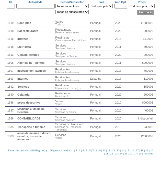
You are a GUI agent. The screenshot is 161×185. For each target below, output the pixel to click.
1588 (10, 102)
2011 (118, 46)
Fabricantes (62, 69)
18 (142, 150)
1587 (10, 110)
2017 (118, 70)
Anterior (65, 150)
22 (111, 153)
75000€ (148, 70)
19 (146, 150)
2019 (118, 126)
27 (135, 153)
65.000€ (148, 38)
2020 (118, 22)
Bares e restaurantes (67, 32)
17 (137, 150)
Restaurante (62, 96)
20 (151, 150)
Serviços (23, 86)
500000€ (147, 62)
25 (125, 153)
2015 (118, 38)
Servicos (60, 45)
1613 (10, 54)
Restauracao (63, 29)
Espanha (95, 78)
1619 (10, 22)
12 (113, 150)
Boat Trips (24, 22)
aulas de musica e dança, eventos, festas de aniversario (34, 136)
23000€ (148, 126)
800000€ (147, 102)
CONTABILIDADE (28, 118)
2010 (118, 102)
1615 (10, 46)
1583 (10, 136)
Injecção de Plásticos (31, 70)
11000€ (148, 78)
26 (130, 153)
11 (108, 150)
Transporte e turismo (31, 126)
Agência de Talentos (30, 62)
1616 (10, 38)
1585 (10, 126)
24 (121, 153)
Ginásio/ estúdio (28, 54)
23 (116, 153)
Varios (59, 21)
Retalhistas (62, 37)
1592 (10, 86)
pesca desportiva (28, 102)
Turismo (59, 24)
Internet (22, 38)
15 (127, 150)
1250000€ (147, 136)
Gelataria (23, 94)
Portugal (95, 22)
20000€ (148, 54)
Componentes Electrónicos (70, 40)
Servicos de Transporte (69, 124)
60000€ (148, 46)
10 (103, 150)
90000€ (148, 30)
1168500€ (147, 22)
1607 (10, 70)
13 (118, 150)
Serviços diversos (65, 48)
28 (140, 153)
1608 (10, 62)
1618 (10, 30)
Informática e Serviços (67, 88)
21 (106, 153)
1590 (10, 94)
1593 (10, 78)
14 (123, 150)
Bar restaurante (27, 30)
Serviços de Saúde (66, 56)
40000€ (148, 110)
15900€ (148, 86)
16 (132, 150)
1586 (10, 118)
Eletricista (24, 46)
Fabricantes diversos (67, 72)
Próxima (148, 153)
